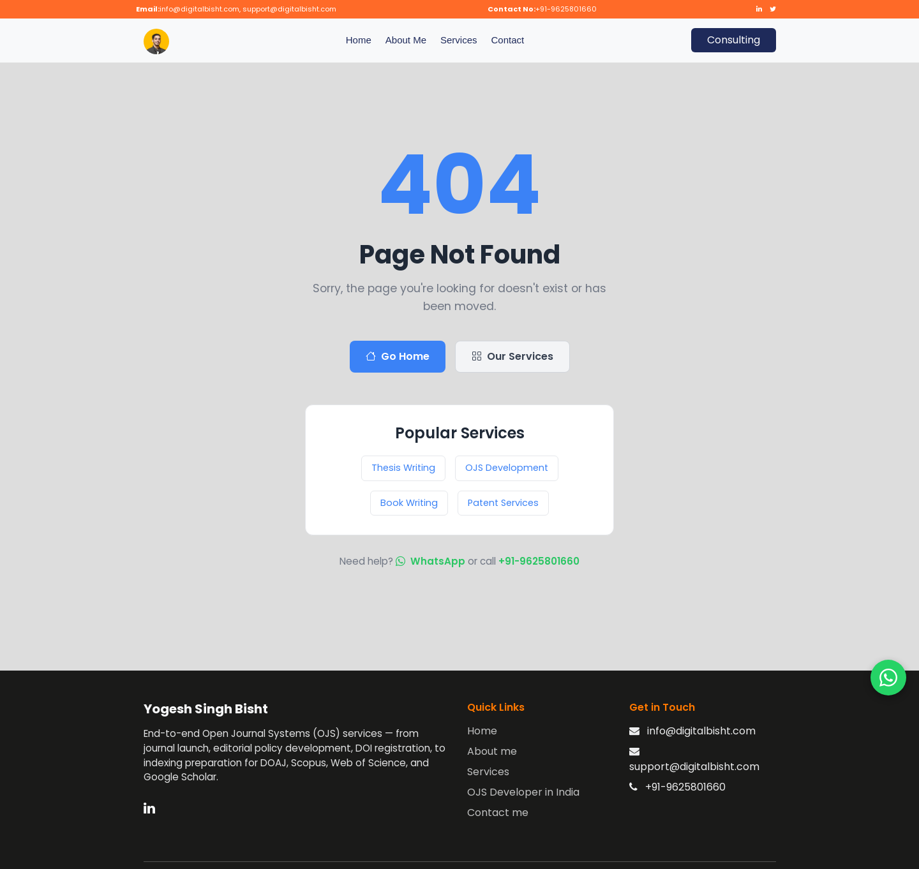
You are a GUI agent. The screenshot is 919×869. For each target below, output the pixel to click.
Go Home (398, 356)
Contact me (497, 812)
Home (358, 39)
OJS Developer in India (523, 792)
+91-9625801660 (538, 561)
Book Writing (409, 502)
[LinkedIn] (149, 807)
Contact (508, 39)
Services (458, 39)
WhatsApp (432, 561)
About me (492, 751)
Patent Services (503, 502)
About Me (405, 39)
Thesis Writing (403, 467)
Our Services (512, 356)
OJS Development (506, 467)
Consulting (733, 40)
